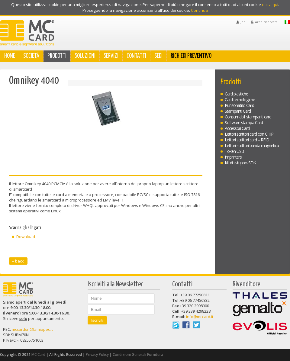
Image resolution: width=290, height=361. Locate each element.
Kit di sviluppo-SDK (240, 163)
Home (9, 56)
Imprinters (233, 157)
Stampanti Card (238, 111)
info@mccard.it (199, 316)
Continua (199, 10)
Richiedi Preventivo (191, 56)
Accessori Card (237, 128)
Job (243, 22)
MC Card (38, 354)
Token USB (234, 151)
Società (31, 56)
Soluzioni (85, 56)
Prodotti (56, 56)
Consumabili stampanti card (248, 117)
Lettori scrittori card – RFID (247, 140)
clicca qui (270, 4)
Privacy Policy (97, 354)
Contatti (136, 56)
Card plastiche (236, 94)
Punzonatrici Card (239, 105)
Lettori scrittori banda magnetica (252, 145)
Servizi (111, 56)
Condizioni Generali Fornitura (138, 354)
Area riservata (266, 22)
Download (25, 236)
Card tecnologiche (240, 99)
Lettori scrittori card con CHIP (249, 134)
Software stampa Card (244, 122)
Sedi (158, 56)
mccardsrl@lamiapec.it (32, 329)
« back (18, 261)
